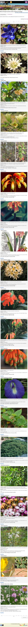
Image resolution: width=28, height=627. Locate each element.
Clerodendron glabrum (5, 465)
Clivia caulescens (4, 348)
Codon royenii (3, 52)
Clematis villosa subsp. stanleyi (7, 584)
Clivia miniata (3, 289)
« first (1, 21)
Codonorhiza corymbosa (5, 23)
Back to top (24, 617)
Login (24, 0)
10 (16, 21)
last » (14, 616)
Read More (2, 50)
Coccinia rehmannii (4, 110)
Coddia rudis (3, 80)
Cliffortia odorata (4, 406)
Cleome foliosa (3, 555)
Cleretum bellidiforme (5, 495)
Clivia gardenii (3, 318)
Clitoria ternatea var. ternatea (6, 377)
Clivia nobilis (3, 200)
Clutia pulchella (4, 141)
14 (23, 21)
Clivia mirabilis (3, 230)
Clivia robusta (3, 171)
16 (26, 21)
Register (26, 0)
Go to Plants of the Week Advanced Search (21, 12)
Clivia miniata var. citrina (5, 259)
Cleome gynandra (4, 525)
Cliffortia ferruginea (4, 436)
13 (21, 21)
